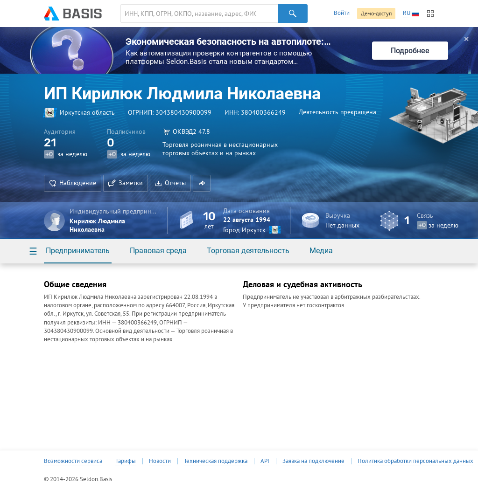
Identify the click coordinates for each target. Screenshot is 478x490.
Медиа (321, 250)
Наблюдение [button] (72, 183)
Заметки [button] (125, 183)
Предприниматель (78, 250)
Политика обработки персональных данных (415, 461)
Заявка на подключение (313, 461)
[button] (202, 183)
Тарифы (125, 461)
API (264, 461)
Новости (160, 461)
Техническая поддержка (215, 461)
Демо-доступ (376, 13)
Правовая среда (158, 250)
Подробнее (410, 50)
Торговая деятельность (248, 250)
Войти (342, 13)
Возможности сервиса (73, 461)
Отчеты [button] (170, 183)
